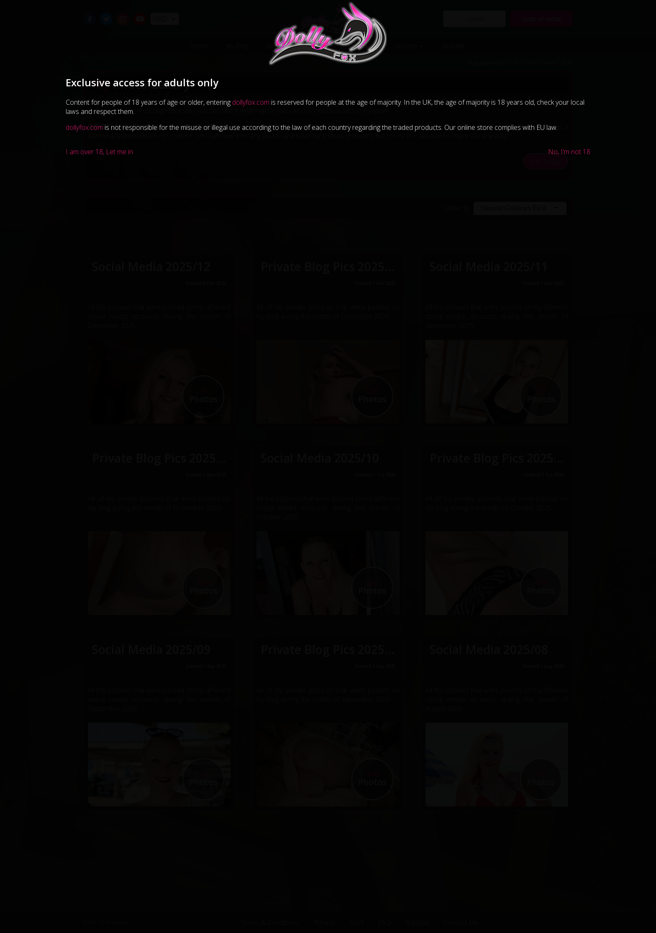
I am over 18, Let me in (99, 151)
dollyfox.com (250, 102)
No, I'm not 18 (569, 151)
